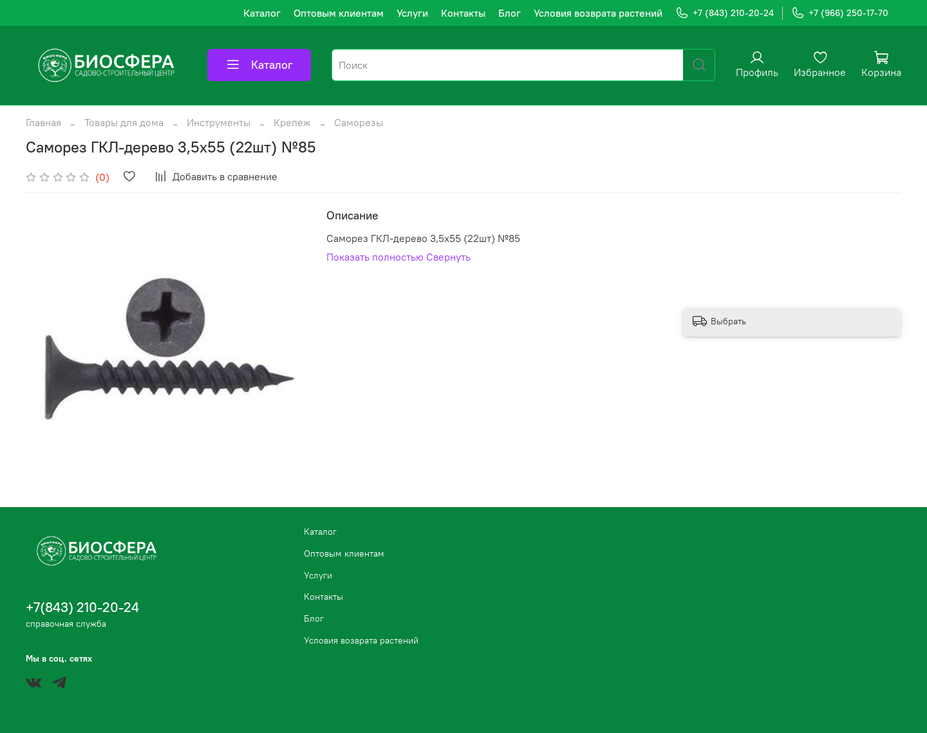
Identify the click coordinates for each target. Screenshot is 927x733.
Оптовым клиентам (339, 12)
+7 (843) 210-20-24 (724, 13)
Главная (43, 122)
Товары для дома (124, 122)
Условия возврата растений (598, 12)
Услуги (412, 12)
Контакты (463, 12)
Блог (509, 12)
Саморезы (358, 122)
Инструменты (218, 122)
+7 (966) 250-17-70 (839, 13)
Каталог (262, 12)
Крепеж (292, 122)
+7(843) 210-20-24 (82, 607)
